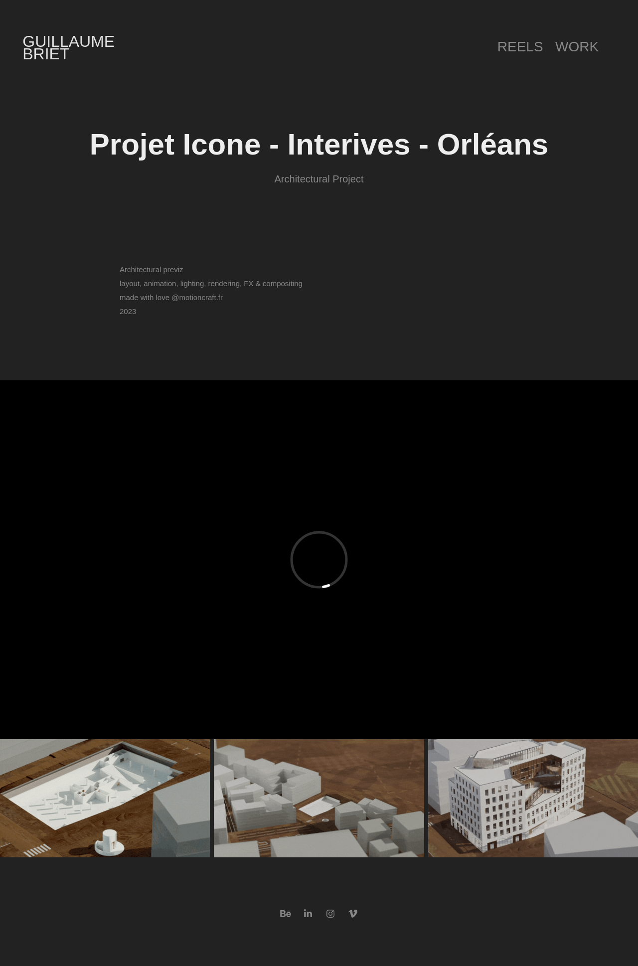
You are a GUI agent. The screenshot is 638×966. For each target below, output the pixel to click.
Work (577, 46)
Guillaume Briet (70, 47)
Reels (520, 46)
